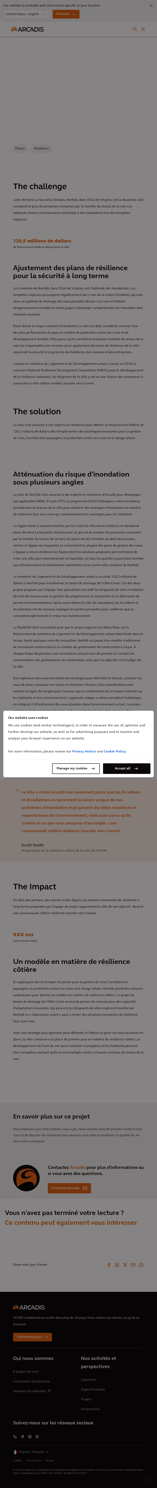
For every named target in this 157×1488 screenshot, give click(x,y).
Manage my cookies (72, 768)
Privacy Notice (84, 751)
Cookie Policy (115, 751)
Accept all (122, 768)
